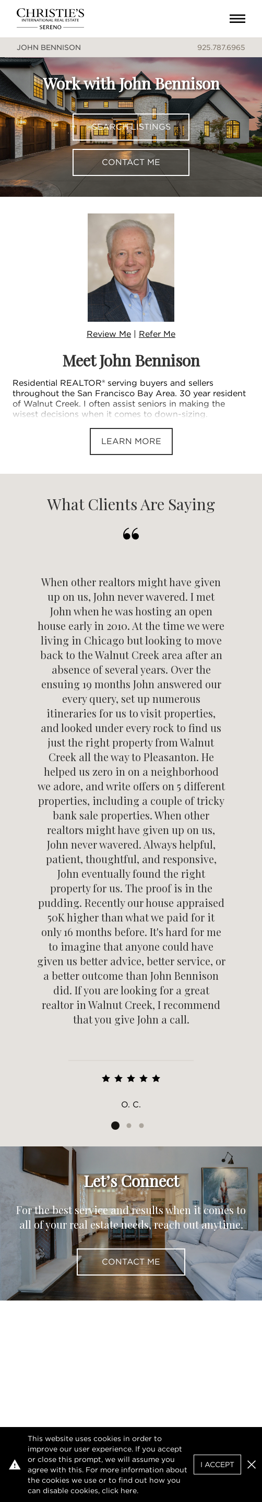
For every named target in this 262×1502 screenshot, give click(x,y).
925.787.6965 (221, 47)
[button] (251, 1464)
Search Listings (131, 127)
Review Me (109, 334)
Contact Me (131, 162)
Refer (157, 334)
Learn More (131, 441)
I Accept (217, 1464)
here (129, 1490)
